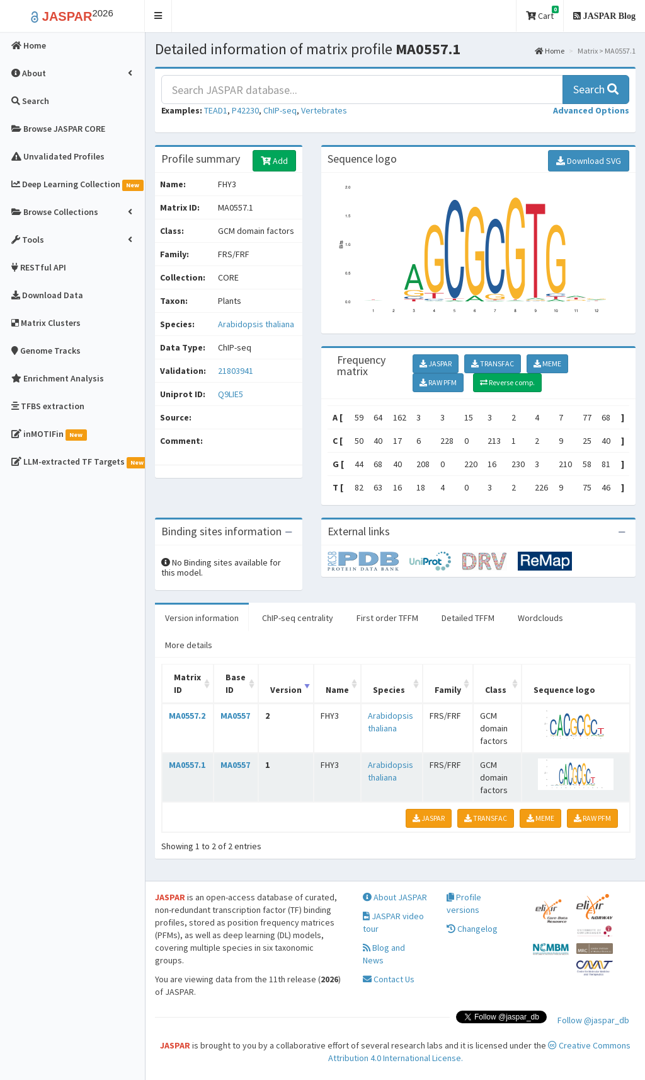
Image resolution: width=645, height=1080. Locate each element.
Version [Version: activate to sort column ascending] (286, 689)
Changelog (472, 928)
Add (274, 160)
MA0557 (235, 715)
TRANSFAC (492, 363)
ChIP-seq (280, 110)
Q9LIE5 (231, 394)
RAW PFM (438, 382)
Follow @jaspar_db (593, 1020)
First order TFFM (387, 618)
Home (549, 50)
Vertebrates (324, 110)
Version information (202, 618)
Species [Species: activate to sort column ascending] (389, 689)
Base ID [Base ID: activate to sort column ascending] (235, 683)
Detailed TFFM (468, 618)
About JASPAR (395, 897)
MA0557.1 (187, 764)
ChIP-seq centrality (297, 618)
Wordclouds (540, 618)
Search (596, 89)
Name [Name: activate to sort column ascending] (337, 689)
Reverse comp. (507, 382)
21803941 (235, 370)
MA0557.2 (187, 715)
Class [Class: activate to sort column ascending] (495, 689)
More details (188, 645)
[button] (158, 16)
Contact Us (388, 979)
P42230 (245, 110)
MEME (547, 363)
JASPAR (436, 363)
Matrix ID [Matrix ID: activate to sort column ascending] (187, 683)
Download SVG (588, 160)
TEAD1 (215, 110)
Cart (542, 13)
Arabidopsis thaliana (256, 324)
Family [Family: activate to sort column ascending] (448, 689)
